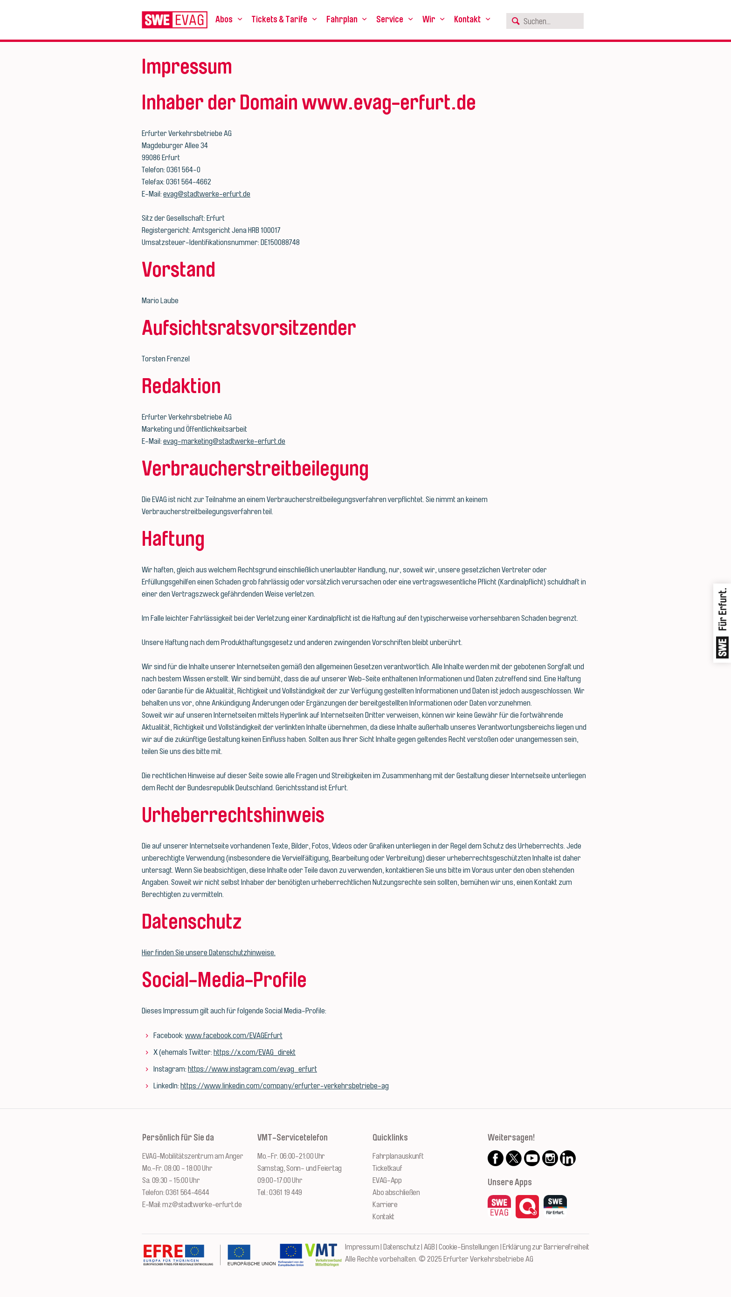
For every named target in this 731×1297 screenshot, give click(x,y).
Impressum (362, 1247)
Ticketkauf (387, 1168)
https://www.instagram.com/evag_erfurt (252, 1069)
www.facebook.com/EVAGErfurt (234, 1035)
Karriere (385, 1204)
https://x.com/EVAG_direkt (255, 1052)
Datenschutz (401, 1247)
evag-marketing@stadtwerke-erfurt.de (224, 441)
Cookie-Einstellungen (469, 1247)
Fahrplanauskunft (397, 1156)
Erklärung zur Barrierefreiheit (546, 1247)
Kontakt (467, 19)
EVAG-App (387, 1180)
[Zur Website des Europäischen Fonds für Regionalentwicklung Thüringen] (209, 1260)
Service (389, 19)
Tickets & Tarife (279, 19)
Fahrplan (342, 19)
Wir (428, 19)
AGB (429, 1247)
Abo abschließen (396, 1192)
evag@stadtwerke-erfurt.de (206, 194)
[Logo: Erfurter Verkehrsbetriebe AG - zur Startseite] (174, 20)
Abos (224, 19)
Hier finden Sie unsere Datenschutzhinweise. (209, 952)
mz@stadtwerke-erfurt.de (201, 1204)
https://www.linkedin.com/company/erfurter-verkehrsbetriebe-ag (284, 1085)
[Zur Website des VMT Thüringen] (323, 1260)
